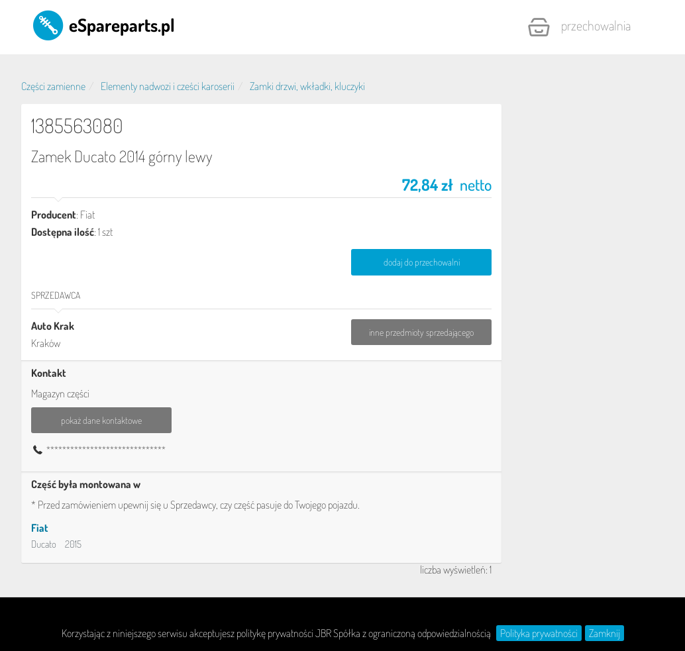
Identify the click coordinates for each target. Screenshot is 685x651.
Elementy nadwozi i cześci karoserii (168, 86)
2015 (73, 544)
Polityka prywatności (539, 633)
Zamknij (604, 633)
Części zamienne (53, 86)
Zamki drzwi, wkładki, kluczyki (307, 86)
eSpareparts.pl (103, 24)
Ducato (43, 544)
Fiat (39, 527)
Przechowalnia (579, 27)
